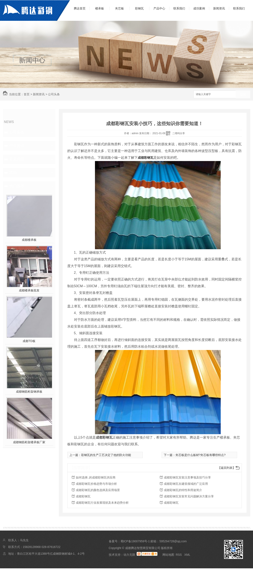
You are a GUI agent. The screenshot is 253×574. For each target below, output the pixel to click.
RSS (179, 554)
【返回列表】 (226, 467)
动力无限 (129, 554)
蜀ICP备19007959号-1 (135, 541)
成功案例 (199, 8)
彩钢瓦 (139, 8)
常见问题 (16, 159)
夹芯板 (119, 8)
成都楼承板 (29, 239)
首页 (27, 94)
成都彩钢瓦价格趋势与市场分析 (96, 483)
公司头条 (54, 94)
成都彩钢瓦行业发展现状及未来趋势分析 (102, 502)
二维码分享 (178, 133)
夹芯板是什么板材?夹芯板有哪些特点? (200, 455)
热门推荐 (16, 186)
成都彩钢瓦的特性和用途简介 (183, 490)
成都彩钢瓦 (145, 157)
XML (187, 554)
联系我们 (179, 8)
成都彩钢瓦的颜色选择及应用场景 (98, 490)
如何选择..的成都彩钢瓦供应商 (96, 477)
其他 (13, 172)
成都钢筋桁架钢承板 (29, 391)
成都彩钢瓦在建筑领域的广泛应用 (186, 483)
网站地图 (168, 554)
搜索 (243, 94)
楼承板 (99, 8)
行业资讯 (16, 146)
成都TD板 (29, 341)
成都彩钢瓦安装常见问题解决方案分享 (189, 496)
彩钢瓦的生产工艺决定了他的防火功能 (106, 455)
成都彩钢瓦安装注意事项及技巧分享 (187, 477)
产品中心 (159, 8)
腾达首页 (80, 8)
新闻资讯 (219, 8)
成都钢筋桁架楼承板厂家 (29, 442)
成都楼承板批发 (29, 290)
